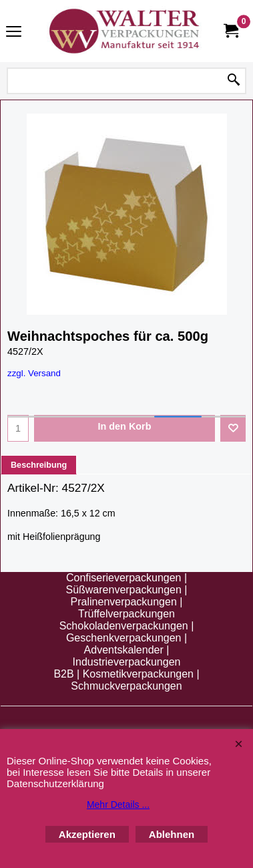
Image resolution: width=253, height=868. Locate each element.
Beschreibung (39, 465)
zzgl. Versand (34, 373)
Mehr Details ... (118, 804)
